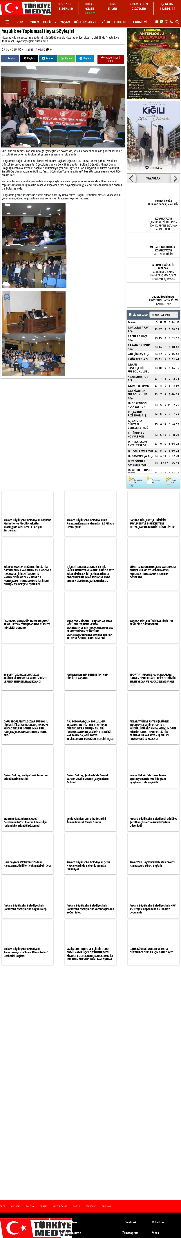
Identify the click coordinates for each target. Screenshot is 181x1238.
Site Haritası (69, 1222)
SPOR (19, 21)
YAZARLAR (153, 178)
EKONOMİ (140, 21)
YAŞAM (65, 21)
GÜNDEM (32, 21)
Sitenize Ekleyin (71, 1232)
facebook (129, 1222)
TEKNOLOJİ (121, 21)
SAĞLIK (105, 21)
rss (155, 1232)
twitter (158, 1222)
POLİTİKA (50, 21)
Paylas (10, 58)
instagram (130, 1232)
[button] (131, 178)
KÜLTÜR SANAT (85, 21)
